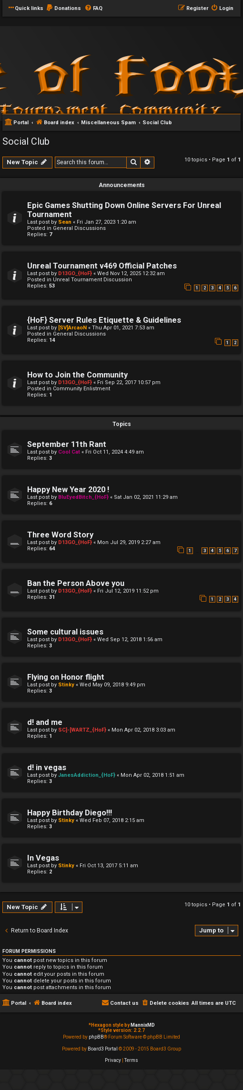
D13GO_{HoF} (75, 273)
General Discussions (79, 228)
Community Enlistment (81, 389)
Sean (64, 222)
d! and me (44, 722)
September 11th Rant (66, 444)
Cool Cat (69, 452)
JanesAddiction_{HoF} (86, 775)
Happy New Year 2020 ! (68, 489)
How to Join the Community (77, 374)
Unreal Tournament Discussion (92, 280)
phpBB (96, 1037)
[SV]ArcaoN (72, 328)
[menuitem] (63, 8)
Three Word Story (60, 534)
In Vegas (43, 857)
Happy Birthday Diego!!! (69, 812)
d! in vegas (46, 767)
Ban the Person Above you (75, 583)
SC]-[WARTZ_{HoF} (82, 730)
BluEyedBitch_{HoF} (83, 497)
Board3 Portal (103, 1048)
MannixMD (143, 1025)
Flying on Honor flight (65, 677)
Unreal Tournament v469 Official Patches (102, 265)
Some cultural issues (65, 631)
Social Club (26, 141)
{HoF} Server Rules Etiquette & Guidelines (104, 320)
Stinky (66, 685)
